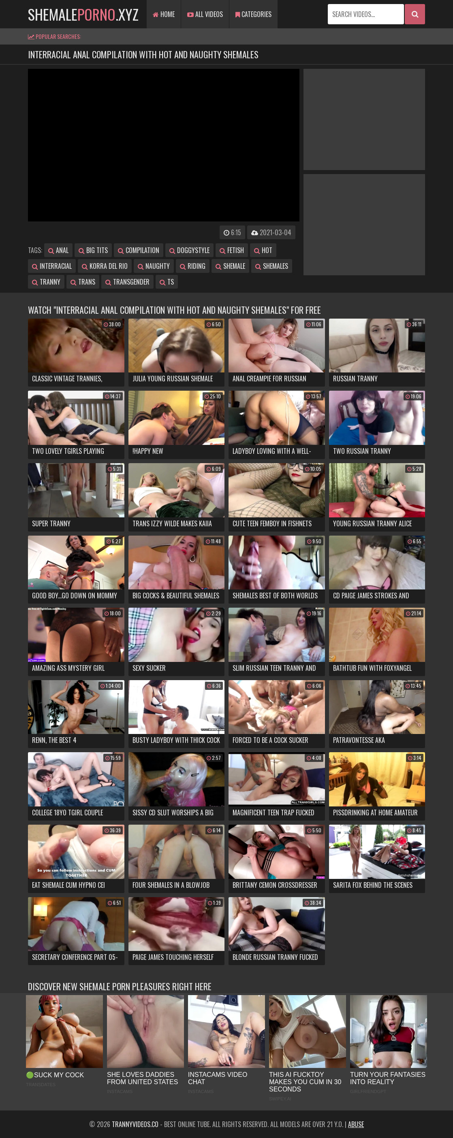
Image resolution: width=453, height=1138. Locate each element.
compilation (138, 250)
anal (58, 250)
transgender (127, 282)
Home (164, 14)
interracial (52, 266)
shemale (230, 266)
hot (263, 250)
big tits (93, 250)
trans (83, 282)
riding (192, 266)
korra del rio (105, 266)
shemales (271, 266)
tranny (46, 282)
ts (167, 282)
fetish (232, 250)
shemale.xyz (83, 14)
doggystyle (189, 250)
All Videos (205, 14)
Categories (253, 14)
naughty (154, 266)
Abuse (356, 1124)
